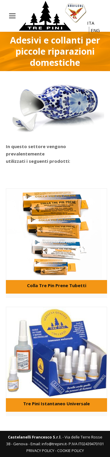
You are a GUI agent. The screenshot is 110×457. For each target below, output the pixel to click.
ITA (90, 23)
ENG (95, 30)
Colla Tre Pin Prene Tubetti (56, 285)
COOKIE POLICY (70, 450)
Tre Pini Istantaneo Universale (56, 403)
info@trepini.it (54, 443)
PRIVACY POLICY (40, 450)
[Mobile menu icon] (12, 15)
